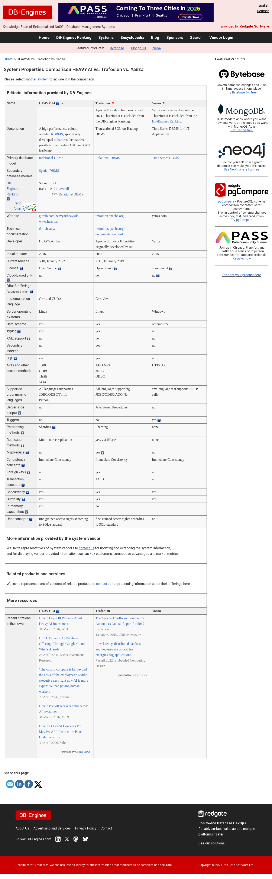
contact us (86, 548)
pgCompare (226, 201)
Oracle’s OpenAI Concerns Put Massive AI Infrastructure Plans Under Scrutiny (60, 731)
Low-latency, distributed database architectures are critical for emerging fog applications (118, 649)
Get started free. (241, 130)
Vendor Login (221, 37)
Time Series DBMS (165, 158)
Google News (82, 751)
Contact (106, 828)
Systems (106, 37)
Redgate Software (254, 26)
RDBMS (57, 134)
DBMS (8, 59)
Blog (155, 37)
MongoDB (138, 48)
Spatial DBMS (49, 170)
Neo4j (157, 48)
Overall (64, 189)
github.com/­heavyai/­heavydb (58, 216)
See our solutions (211, 843)
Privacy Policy (85, 828)
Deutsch (263, 11)
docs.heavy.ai (48, 228)
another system (37, 79)
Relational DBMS (51, 158)
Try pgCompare (241, 220)
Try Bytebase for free (242, 92)
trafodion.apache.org (109, 216)
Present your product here (241, 275)
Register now (242, 258)
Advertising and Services (52, 828)
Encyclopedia (132, 37)
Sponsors (174, 37)
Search (196, 37)
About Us (22, 828)
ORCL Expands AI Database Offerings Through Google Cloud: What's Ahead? (62, 643)
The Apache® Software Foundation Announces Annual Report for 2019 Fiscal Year (119, 623)
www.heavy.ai (48, 221)
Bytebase (117, 48)
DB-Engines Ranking (73, 37)
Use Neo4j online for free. (242, 169)
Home (44, 37)
